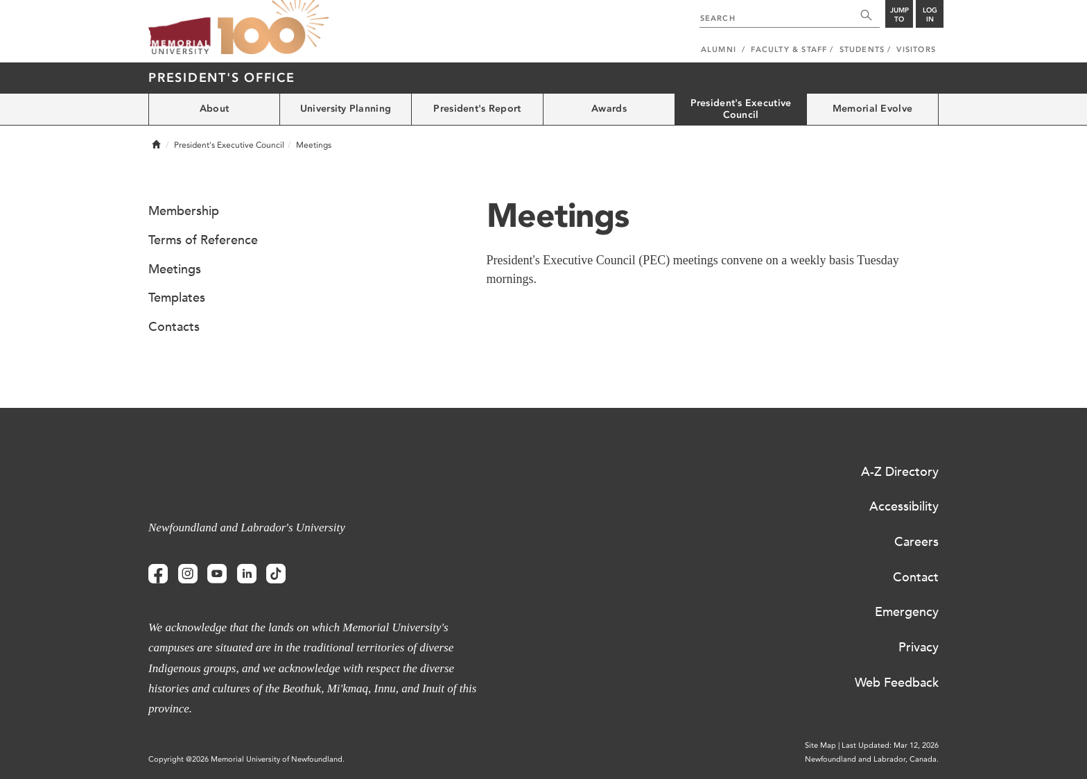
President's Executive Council (741, 109)
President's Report (477, 108)
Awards (609, 108)
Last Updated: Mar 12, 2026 (890, 745)
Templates (176, 297)
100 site (273, 27)
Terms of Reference (203, 240)
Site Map (820, 745)
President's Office (221, 77)
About (214, 108)
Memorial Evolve (872, 108)
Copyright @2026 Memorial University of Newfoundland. (246, 759)
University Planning (345, 108)
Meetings (174, 269)
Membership (183, 211)
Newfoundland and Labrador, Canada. (872, 759)
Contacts (174, 326)
